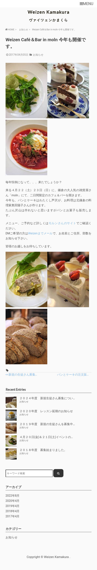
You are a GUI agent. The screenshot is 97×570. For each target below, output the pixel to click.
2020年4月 (13, 501)
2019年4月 (13, 506)
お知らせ (23, 29)
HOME (9, 29)
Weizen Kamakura (48, 12)
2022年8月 (13, 495)
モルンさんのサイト (62, 223)
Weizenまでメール (40, 233)
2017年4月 (13, 516)
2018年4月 (13, 511)
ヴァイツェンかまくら (48, 20)
